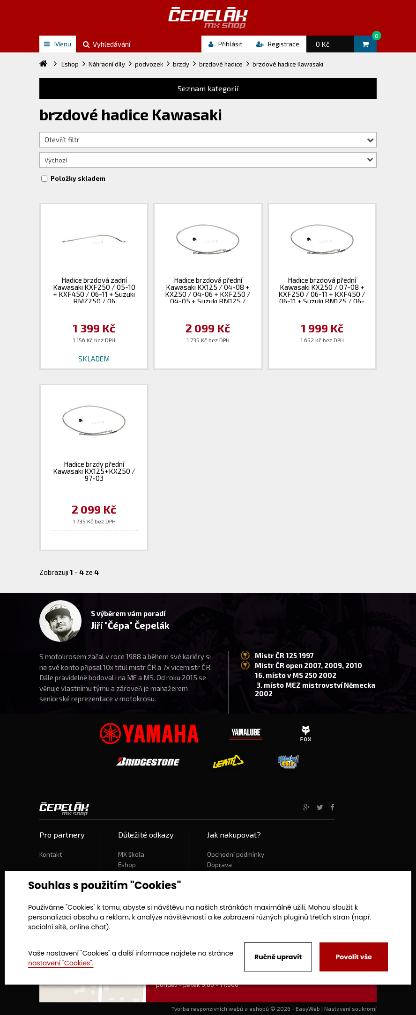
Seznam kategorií (208, 88)
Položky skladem (78, 178)
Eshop (127, 864)
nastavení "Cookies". (60, 963)
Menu (57, 44)
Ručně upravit (278, 957)
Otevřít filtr (209, 139)
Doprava (219, 864)
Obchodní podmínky (235, 854)
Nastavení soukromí (350, 1008)
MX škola (131, 854)
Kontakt (50, 854)
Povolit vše (353, 957)
